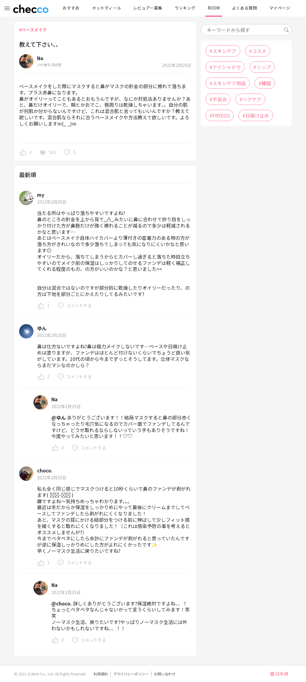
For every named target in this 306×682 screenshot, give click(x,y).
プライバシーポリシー (131, 673)
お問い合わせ (164, 673)
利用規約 (101, 673)
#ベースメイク (33, 30)
